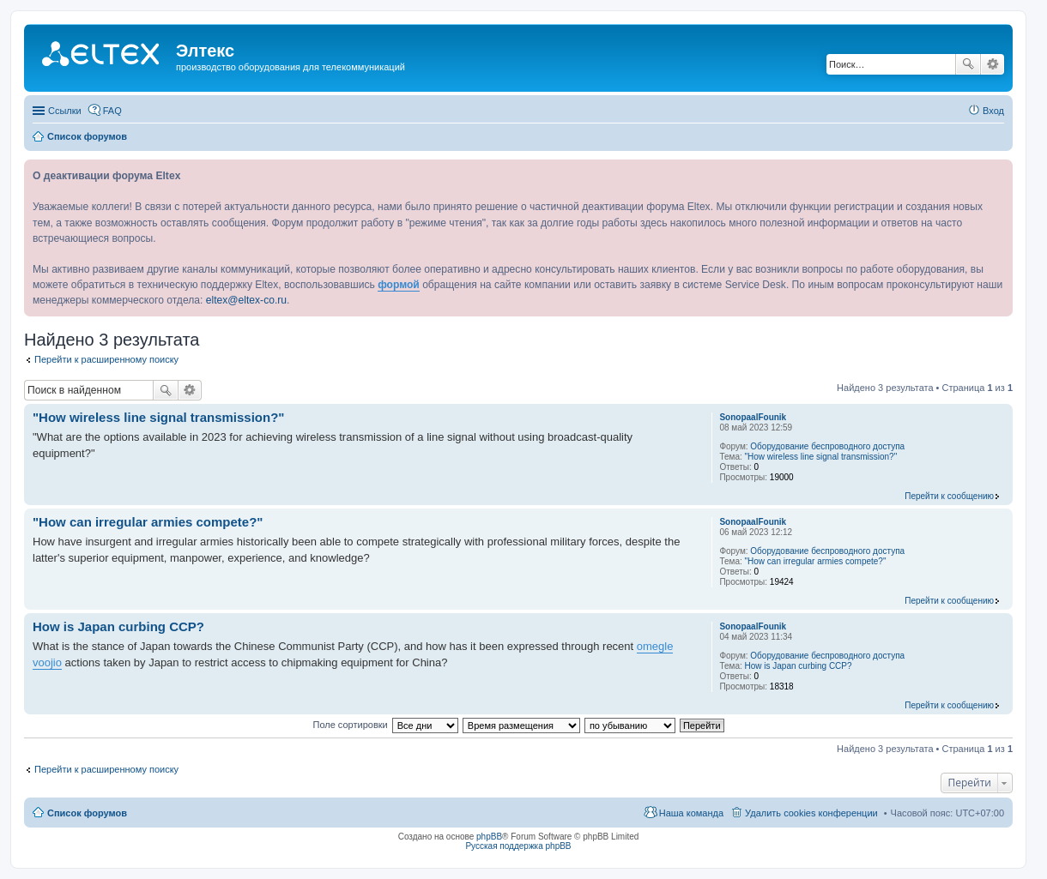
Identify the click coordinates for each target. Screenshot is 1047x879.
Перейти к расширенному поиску (106, 359)
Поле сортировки (349, 724)
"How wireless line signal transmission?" (821, 456)
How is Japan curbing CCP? (798, 666)
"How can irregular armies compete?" (816, 561)
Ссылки (65, 110)
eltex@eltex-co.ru (246, 300)
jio (56, 662)
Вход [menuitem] (993, 110)
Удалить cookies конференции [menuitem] (811, 813)
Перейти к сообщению (949, 496)
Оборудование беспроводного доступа (827, 446)
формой (399, 285)
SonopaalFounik (752, 417)
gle (665, 646)
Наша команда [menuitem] (691, 813)
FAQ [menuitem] (112, 110)
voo (42, 662)
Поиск (968, 64)
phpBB (489, 836)
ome (647, 646)
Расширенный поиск (992, 64)
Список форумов (87, 813)
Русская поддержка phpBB (518, 846)
